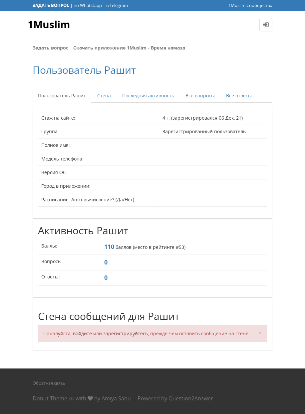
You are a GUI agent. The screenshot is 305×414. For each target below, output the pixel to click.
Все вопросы (200, 95)
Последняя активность (148, 95)
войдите (82, 333)
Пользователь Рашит (62, 95)
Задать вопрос (50, 48)
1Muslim (49, 24)
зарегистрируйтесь (125, 333)
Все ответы (239, 95)
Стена (104, 95)
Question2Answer (190, 398)
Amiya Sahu (116, 398)
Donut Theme (50, 398)
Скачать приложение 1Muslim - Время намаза (129, 48)
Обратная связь (49, 383)
